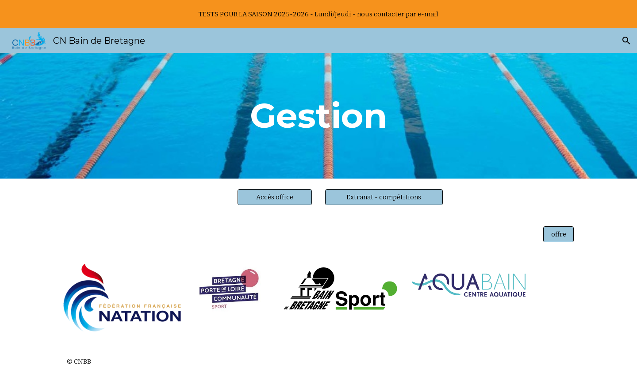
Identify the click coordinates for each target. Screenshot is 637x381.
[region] (318, 14)
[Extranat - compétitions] (384, 197)
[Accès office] (274, 197)
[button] (626, 40)
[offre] (558, 234)
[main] (318, 115)
